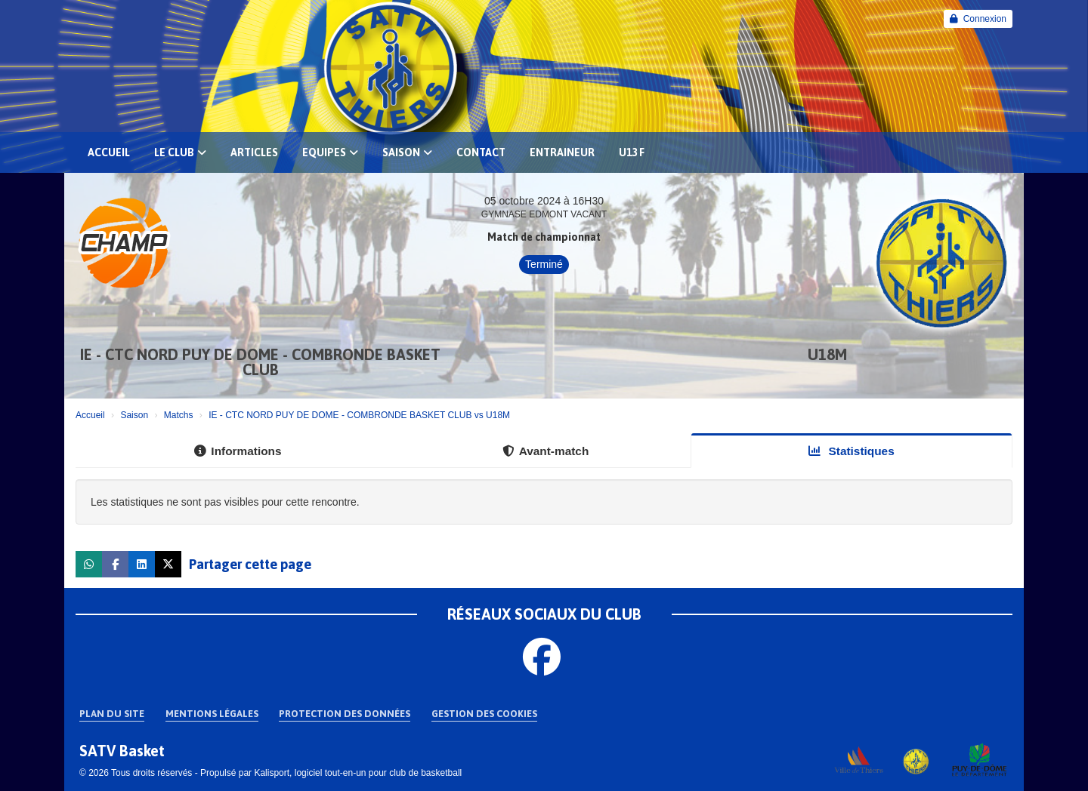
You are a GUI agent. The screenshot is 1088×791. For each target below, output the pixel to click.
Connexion (978, 19)
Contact (480, 152)
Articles (254, 152)
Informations (237, 451)
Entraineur (562, 152)
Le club (180, 152)
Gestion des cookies (484, 713)
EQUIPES (330, 152)
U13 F (631, 152)
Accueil (109, 152)
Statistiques (851, 451)
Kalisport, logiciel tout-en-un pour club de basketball (358, 773)
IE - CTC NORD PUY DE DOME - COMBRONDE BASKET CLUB (260, 362)
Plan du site (111, 713)
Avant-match (545, 451)
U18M (827, 354)
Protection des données (344, 713)
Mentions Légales (211, 713)
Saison (407, 152)
